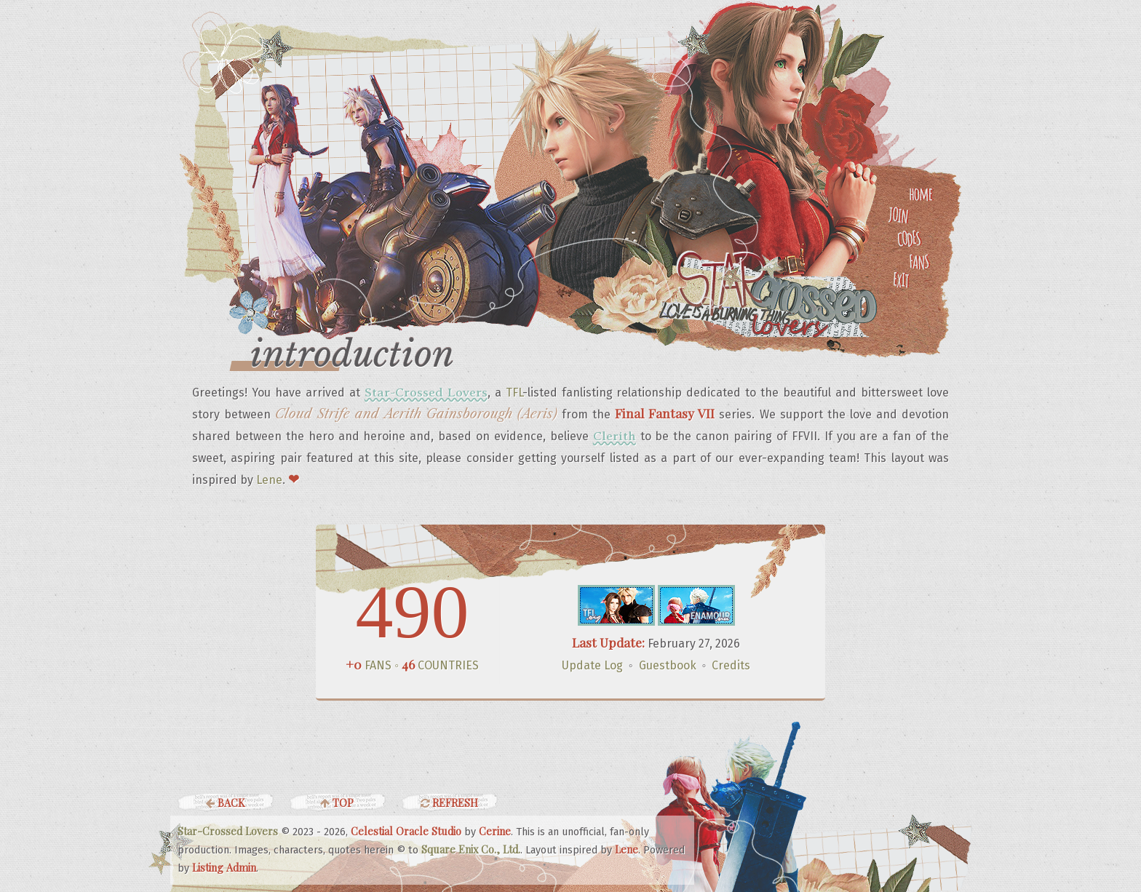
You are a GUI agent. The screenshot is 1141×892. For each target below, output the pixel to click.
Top (337, 802)
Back (225, 802)
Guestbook (667, 665)
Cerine (495, 831)
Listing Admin (224, 867)
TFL (514, 392)
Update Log (592, 665)
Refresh (449, 802)
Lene (269, 480)
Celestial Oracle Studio (406, 831)
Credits (731, 665)
